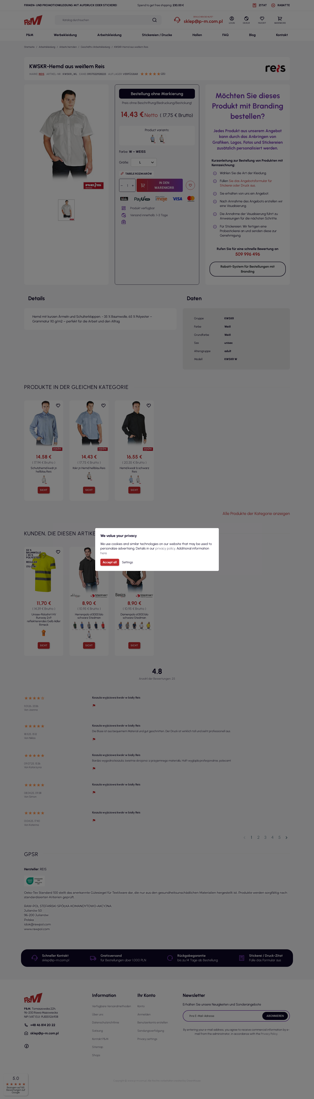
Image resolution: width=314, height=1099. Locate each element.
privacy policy (165, 548)
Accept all (110, 562)
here (103, 553)
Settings (127, 562)
